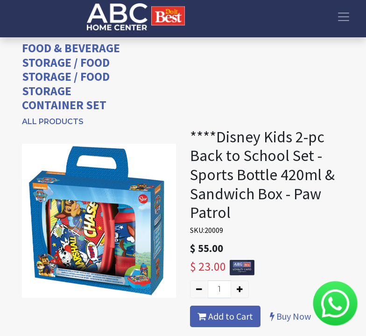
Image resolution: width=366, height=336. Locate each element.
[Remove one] (199, 289)
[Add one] (240, 289)
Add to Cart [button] (225, 316)
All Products (53, 121)
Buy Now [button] (290, 316)
